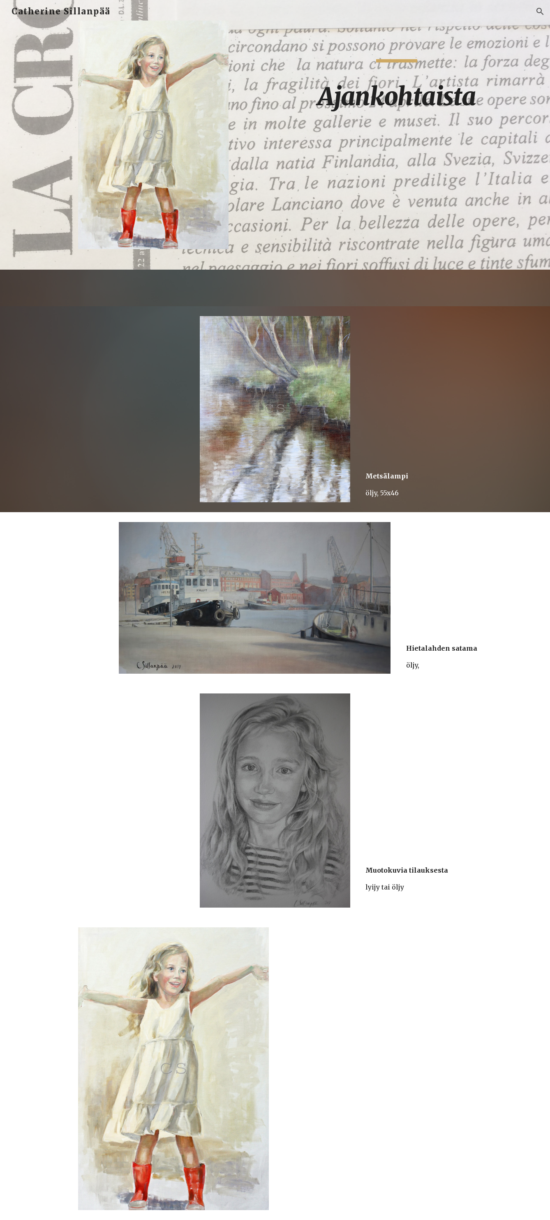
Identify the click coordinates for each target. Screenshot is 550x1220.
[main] (396, 88)
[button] (540, 11)
